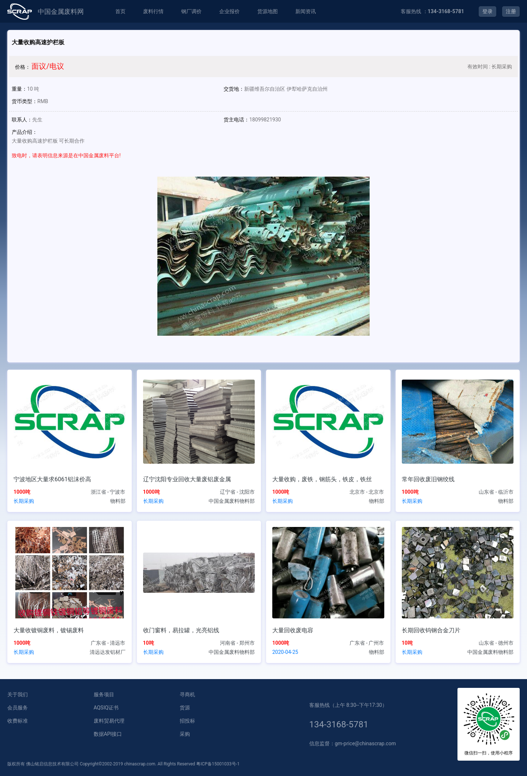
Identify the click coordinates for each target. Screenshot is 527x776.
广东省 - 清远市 (108, 643)
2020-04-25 (285, 652)
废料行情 (153, 11)
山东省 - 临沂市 (496, 492)
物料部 (118, 501)
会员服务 (17, 708)
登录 (487, 11)
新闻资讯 (305, 11)
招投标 (187, 721)
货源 (185, 708)
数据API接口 (108, 734)
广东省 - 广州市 (367, 643)
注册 (511, 11)
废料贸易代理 (109, 721)
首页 (120, 11)
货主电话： (236, 120)
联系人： (22, 120)
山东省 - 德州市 (496, 643)
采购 (185, 734)
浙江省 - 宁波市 (108, 492)
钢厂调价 (191, 11)
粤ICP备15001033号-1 (218, 763)
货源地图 (267, 11)
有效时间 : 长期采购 (489, 66)
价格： (22, 67)
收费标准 (17, 721)
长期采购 (24, 501)
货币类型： (24, 101)
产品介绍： (24, 132)
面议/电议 (47, 66)
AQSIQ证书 (106, 708)
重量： (19, 89)
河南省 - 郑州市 (237, 643)
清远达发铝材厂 (108, 652)
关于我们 (17, 694)
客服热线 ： (432, 11)
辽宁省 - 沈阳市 (237, 492)
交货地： (234, 89)
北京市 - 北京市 (367, 492)
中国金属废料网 (61, 11)
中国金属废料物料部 (232, 501)
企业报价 (229, 11)
